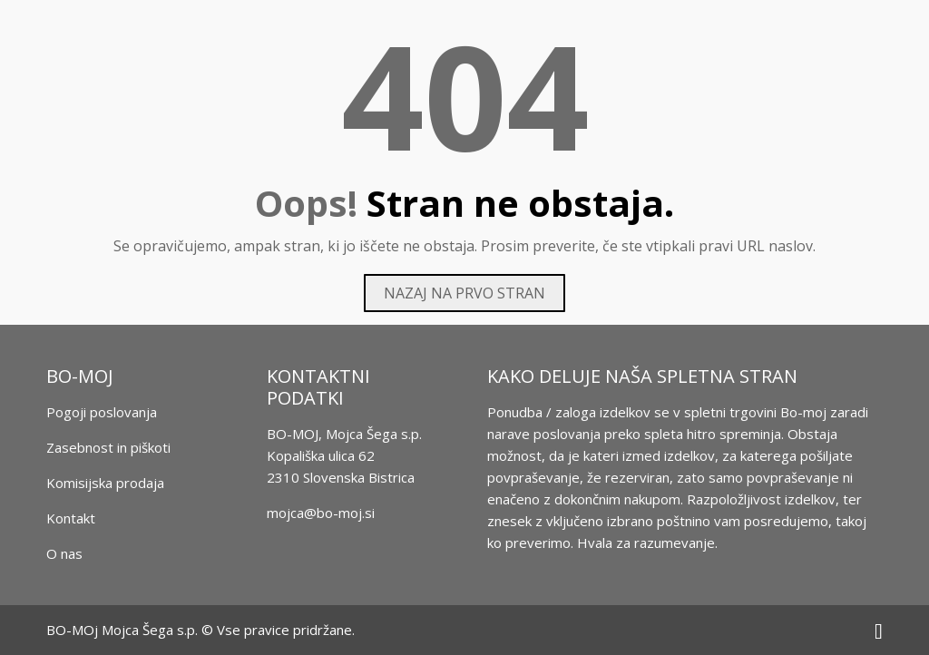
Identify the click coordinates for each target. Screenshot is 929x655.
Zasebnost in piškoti (108, 447)
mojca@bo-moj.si (321, 512)
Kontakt (70, 518)
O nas (64, 553)
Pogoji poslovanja (101, 412)
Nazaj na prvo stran (464, 293)
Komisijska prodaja (105, 483)
